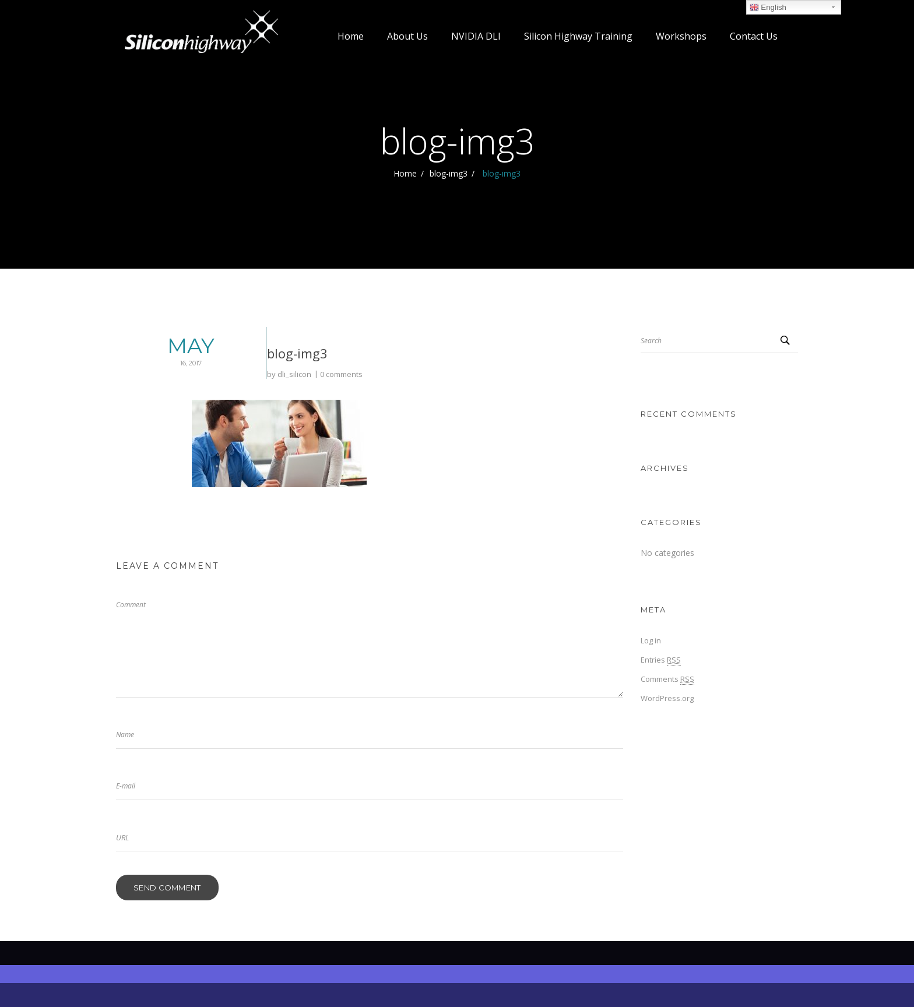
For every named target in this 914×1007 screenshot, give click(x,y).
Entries (661, 660)
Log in (651, 640)
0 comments (266, 374)
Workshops (681, 36)
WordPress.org (667, 698)
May (142, 352)
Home (351, 36)
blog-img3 (448, 173)
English (768, 7)
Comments (667, 679)
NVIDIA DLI (476, 36)
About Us (407, 36)
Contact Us (754, 36)
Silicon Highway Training (578, 36)
